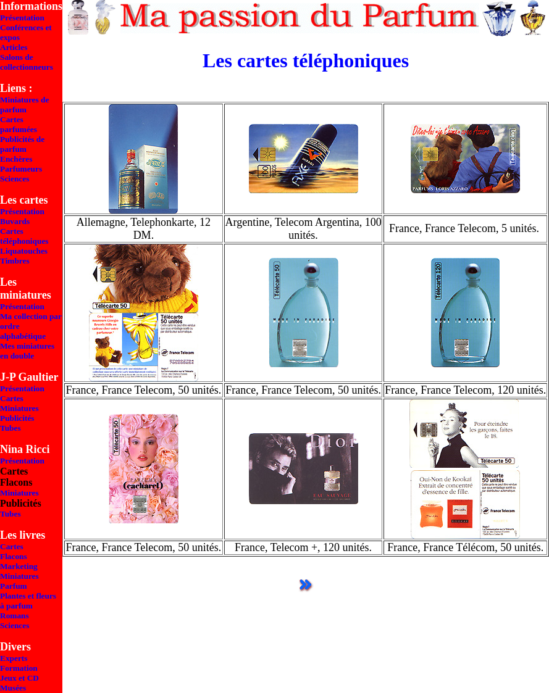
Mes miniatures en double (27, 350)
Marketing (19, 566)
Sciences (14, 178)
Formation (19, 668)
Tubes (10, 428)
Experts (13, 658)
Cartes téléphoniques (24, 236)
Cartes (11, 398)
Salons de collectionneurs (26, 62)
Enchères (16, 159)
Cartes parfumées (18, 124)
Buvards (15, 221)
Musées (13, 687)
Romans (14, 615)
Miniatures (19, 408)
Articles (13, 47)
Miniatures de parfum (24, 104)
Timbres (15, 260)
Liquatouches (24, 250)
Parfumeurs (21, 168)
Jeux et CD (19, 678)
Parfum (13, 586)
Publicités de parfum (22, 144)
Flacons (13, 556)
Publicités (17, 418)
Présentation (22, 17)
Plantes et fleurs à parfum (28, 600)
